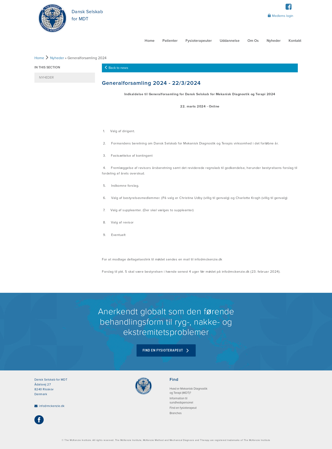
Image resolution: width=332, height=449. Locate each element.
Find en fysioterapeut (166, 350)
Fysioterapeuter (199, 40)
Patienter (170, 40)
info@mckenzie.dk (51, 406)
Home (150, 40)
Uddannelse (230, 40)
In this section (47, 67)
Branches (176, 413)
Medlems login (280, 16)
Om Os (253, 40)
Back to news (116, 68)
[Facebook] (288, 8)
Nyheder (274, 40)
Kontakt (295, 40)
